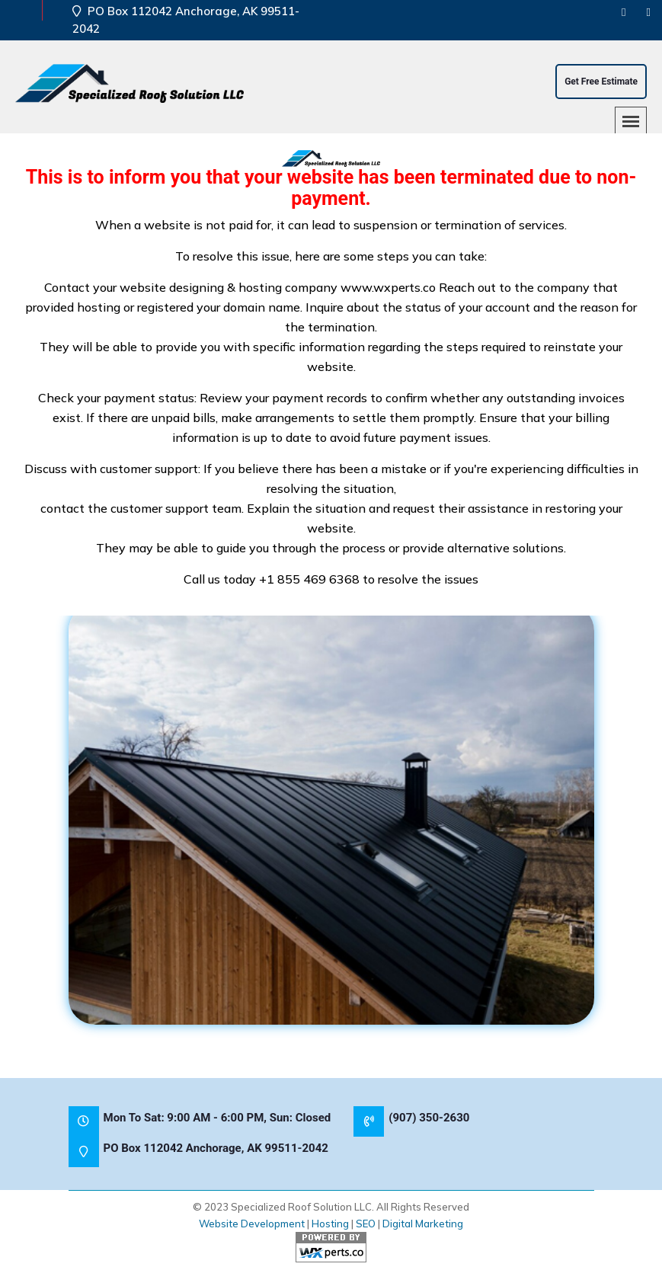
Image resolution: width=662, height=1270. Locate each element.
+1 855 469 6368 (309, 579)
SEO (366, 1223)
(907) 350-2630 (429, 1117)
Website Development (252, 1223)
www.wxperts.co (388, 287)
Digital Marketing (422, 1223)
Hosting (330, 1223)
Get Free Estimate (601, 81)
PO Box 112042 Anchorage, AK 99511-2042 (216, 1148)
